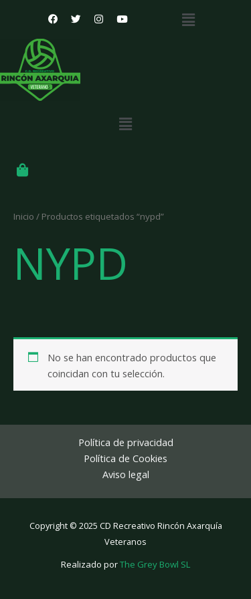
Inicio (23, 216)
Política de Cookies (125, 458)
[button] (188, 19)
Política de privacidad (125, 442)
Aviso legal (125, 474)
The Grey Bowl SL (155, 564)
